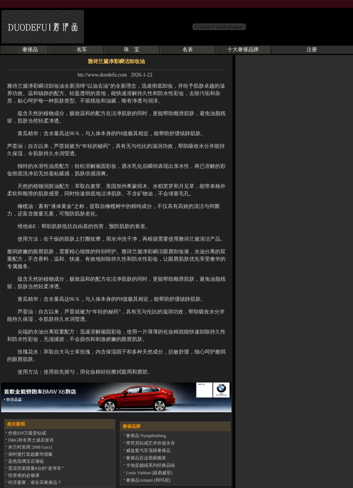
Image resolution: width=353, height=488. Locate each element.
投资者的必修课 (23, 475)
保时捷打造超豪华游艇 (30, 454)
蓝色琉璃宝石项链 (25, 461)
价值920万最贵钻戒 (26, 433)
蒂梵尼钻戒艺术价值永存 (150, 443)
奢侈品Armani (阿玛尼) (148, 480)
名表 (187, 49)
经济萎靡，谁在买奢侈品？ (34, 482)
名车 (82, 49)
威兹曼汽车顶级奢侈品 (148, 450)
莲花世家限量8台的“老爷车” (35, 468)
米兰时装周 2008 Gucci (29, 447)
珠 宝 (131, 49)
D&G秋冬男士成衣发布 (30, 440)
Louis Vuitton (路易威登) (148, 472)
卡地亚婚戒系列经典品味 (150, 465)
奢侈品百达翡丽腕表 (145, 458)
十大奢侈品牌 (243, 49)
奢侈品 (30, 49)
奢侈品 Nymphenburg (145, 435)
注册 (312, 49)
